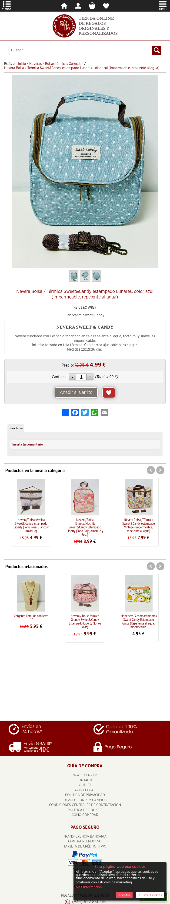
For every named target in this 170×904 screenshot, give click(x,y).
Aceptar (124, 895)
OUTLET (85, 785)
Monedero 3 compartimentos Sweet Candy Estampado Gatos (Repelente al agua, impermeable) (138, 621)
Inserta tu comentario (27, 444)
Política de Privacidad (85, 795)
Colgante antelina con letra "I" (31, 617)
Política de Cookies (85, 810)
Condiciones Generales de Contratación (85, 805)
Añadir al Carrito (76, 392)
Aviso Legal (84, 790)
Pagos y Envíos (85, 775)
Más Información (89, 887)
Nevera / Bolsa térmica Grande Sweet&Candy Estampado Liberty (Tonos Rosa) (85, 621)
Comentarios (16, 428)
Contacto (85, 780)
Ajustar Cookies (150, 895)
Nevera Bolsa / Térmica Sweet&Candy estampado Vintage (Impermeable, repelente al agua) (138, 525)
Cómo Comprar (85, 815)
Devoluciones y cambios (85, 800)
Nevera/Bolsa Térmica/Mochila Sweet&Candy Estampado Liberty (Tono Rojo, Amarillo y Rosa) (85, 527)
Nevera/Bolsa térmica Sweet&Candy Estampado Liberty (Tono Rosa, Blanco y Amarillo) (31, 525)
